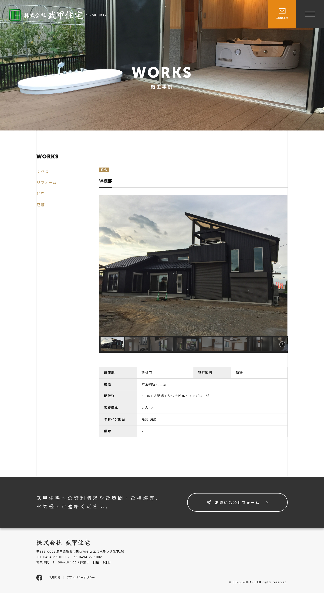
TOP (170, 16)
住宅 (41, 194)
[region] (193, 274)
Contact (282, 10)
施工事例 (232, 16)
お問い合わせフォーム (237, 502)
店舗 (41, 205)
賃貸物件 (210, 16)
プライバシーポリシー (81, 577)
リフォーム (47, 182)
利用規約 (55, 577)
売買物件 (188, 16)
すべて (43, 171)
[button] (106, 265)
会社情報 (253, 16)
